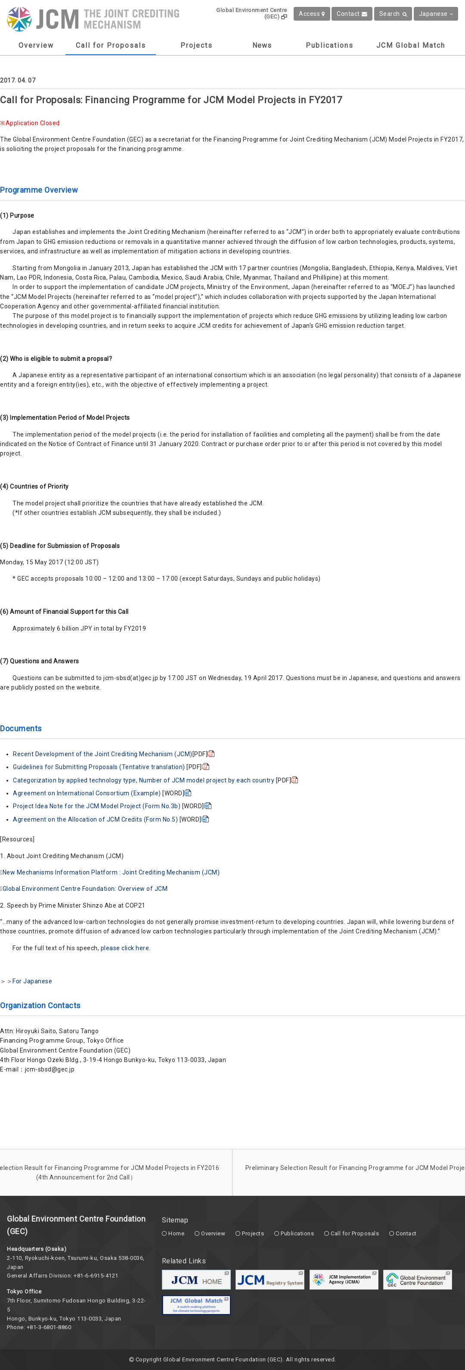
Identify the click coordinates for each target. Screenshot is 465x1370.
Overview (36, 45)
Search (393, 13)
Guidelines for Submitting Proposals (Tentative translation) (99, 767)
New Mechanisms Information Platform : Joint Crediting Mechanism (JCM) (111, 872)
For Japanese (32, 981)
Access (312, 13)
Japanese (436, 13)
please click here (125, 948)
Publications (329, 45)
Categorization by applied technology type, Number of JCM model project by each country (144, 780)
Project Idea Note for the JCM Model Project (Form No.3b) (97, 806)
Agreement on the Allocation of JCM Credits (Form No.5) (96, 819)
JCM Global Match (410, 45)
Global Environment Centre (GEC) (251, 13)
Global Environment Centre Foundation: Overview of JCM (85, 888)
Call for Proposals (111, 45)
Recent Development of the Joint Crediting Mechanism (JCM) (102, 754)
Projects (196, 45)
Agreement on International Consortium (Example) (87, 793)
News (262, 45)
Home (176, 1233)
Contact (352, 13)
